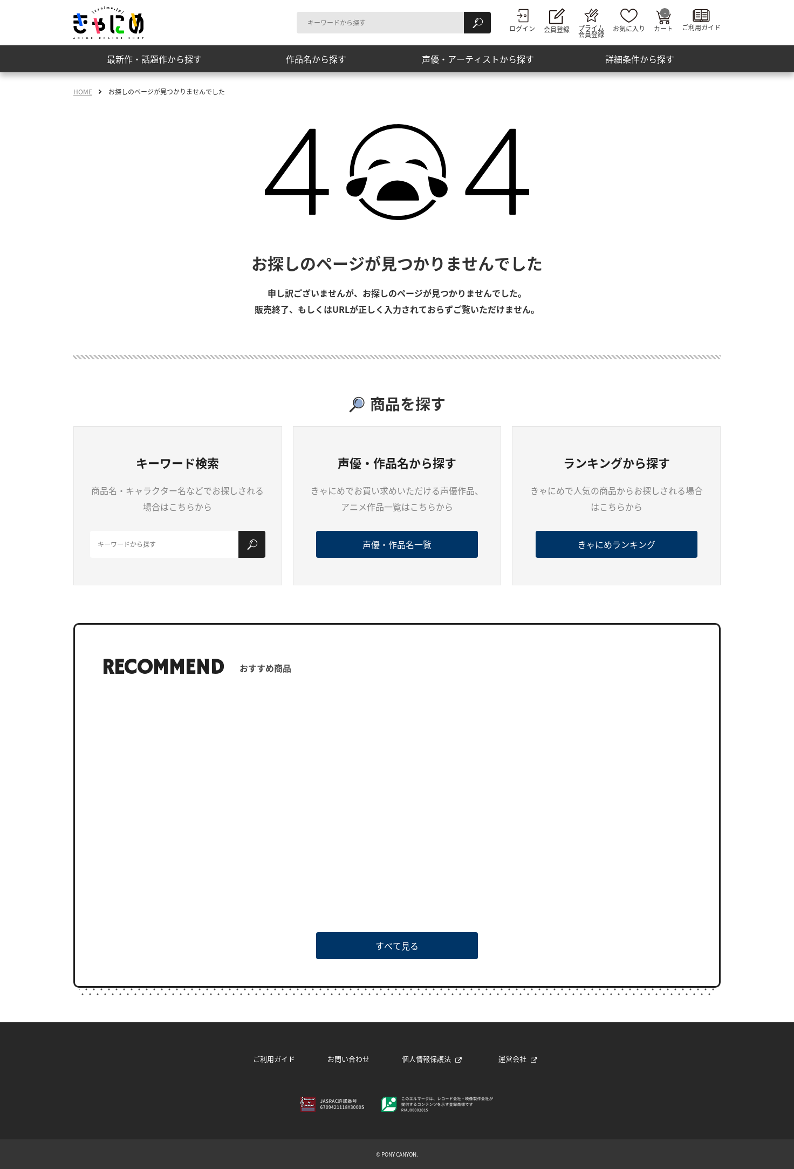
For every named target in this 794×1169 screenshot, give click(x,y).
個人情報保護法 (432, 1059)
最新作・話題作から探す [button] (154, 58)
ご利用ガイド (274, 1059)
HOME (82, 92)
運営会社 (517, 1059)
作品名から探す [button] (316, 58)
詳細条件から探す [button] (639, 58)
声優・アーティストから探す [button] (478, 58)
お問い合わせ (348, 1059)
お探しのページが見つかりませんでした (166, 92)
